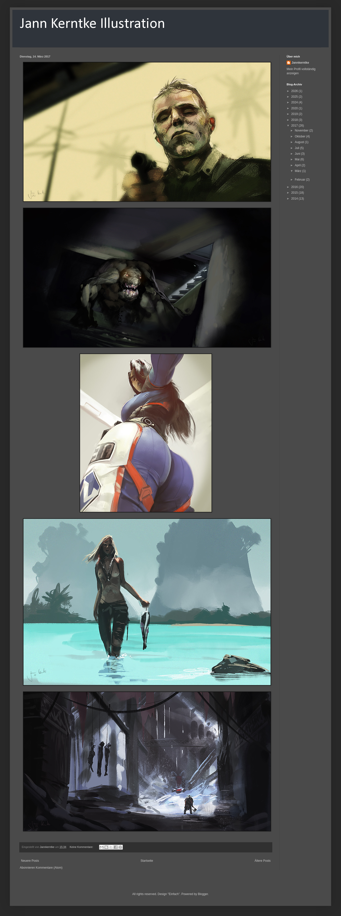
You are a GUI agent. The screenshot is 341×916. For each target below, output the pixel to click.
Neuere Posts (30, 860)
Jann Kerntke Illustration (92, 24)
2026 (295, 91)
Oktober (300, 136)
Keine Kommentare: (82, 846)
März (298, 171)
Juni (298, 153)
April (298, 165)
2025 (295, 96)
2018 (295, 120)
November (302, 130)
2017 (295, 125)
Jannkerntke (300, 62)
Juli (297, 148)
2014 (295, 198)
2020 (295, 108)
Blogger (203, 894)
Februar (300, 179)
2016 (295, 187)
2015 (295, 192)
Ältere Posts (263, 860)
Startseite (147, 860)
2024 (295, 102)
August (300, 142)
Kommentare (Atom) (49, 867)
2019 (295, 114)
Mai (297, 159)
